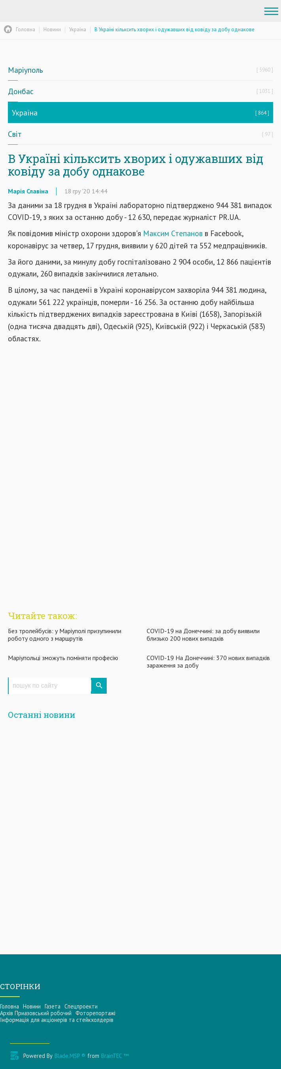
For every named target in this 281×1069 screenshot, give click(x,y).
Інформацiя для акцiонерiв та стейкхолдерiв (56, 1020)
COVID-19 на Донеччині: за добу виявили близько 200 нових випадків (203, 634)
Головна (9, 1006)
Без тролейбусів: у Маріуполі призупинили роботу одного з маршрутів (64, 634)
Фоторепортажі (95, 1013)
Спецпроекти (81, 1006)
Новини (32, 1006)
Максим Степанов (173, 233)
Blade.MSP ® (70, 1055)
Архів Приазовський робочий (36, 1013)
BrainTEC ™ (114, 1055)
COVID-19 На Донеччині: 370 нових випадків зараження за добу (208, 661)
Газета (52, 1006)
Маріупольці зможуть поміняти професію (63, 658)
